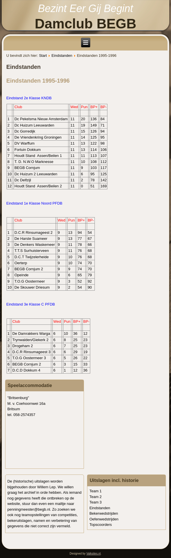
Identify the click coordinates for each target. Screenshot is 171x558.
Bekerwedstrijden (103, 513)
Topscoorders (100, 524)
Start (43, 55)
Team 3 (95, 502)
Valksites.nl (93, 553)
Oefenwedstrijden (103, 519)
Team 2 (95, 497)
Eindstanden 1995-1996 (38, 80)
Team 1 (95, 491)
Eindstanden (62, 55)
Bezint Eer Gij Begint (85, 8)
